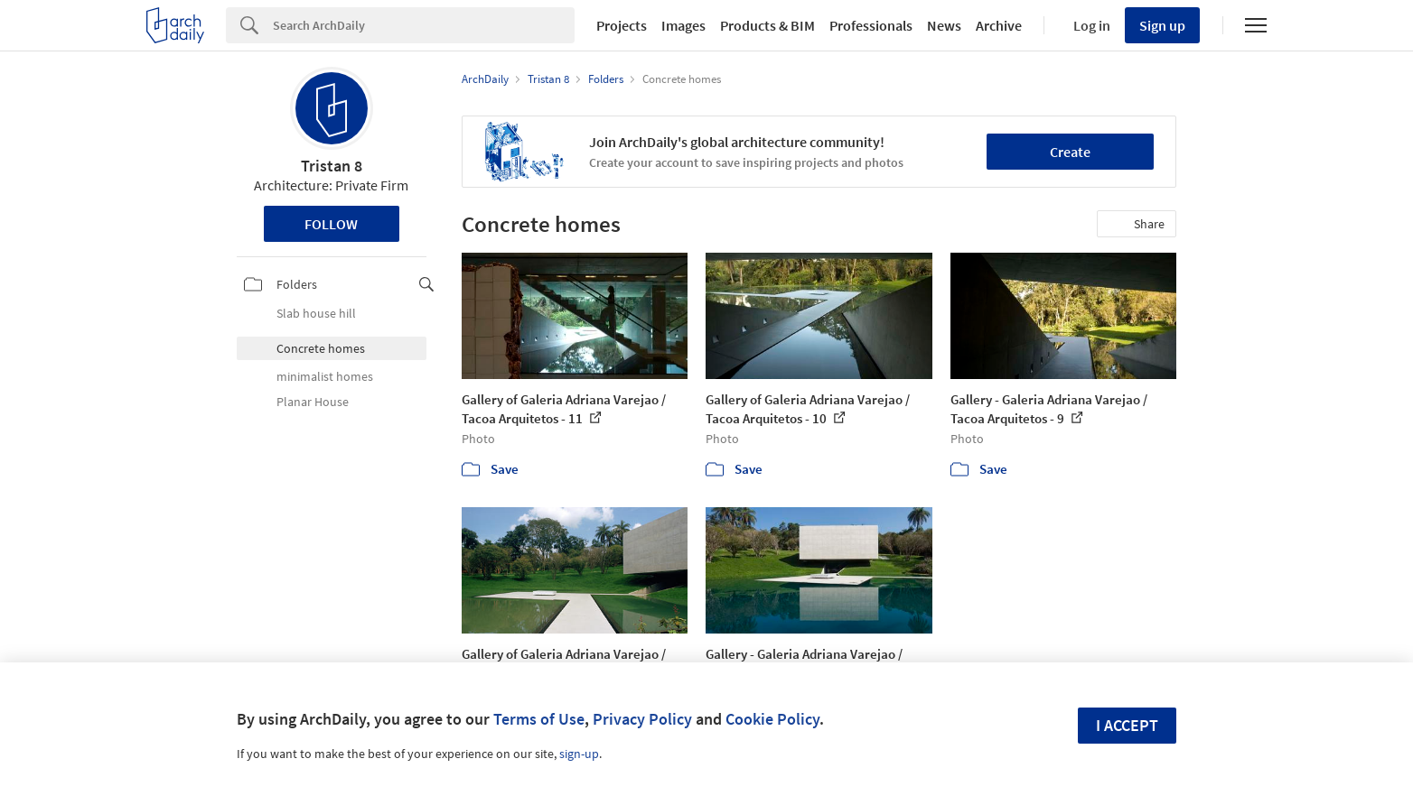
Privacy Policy (642, 718)
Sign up (1162, 25)
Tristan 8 (331, 165)
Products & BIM (767, 25)
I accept (1127, 725)
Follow (331, 224)
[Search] (424, 25)
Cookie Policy (772, 718)
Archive (999, 25)
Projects (621, 25)
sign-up (579, 753)
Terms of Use (539, 718)
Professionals (870, 25)
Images (683, 25)
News (944, 25)
